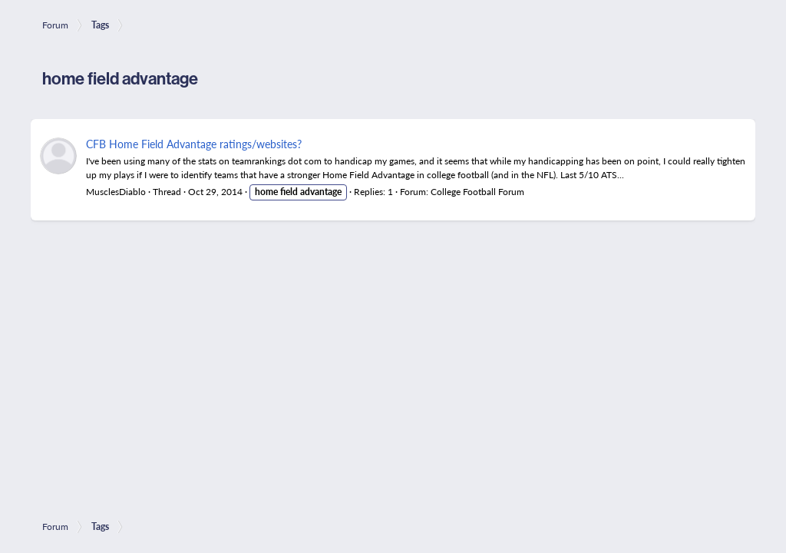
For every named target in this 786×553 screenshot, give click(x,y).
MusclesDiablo (116, 191)
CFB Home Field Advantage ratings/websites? (194, 143)
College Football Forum (477, 191)
